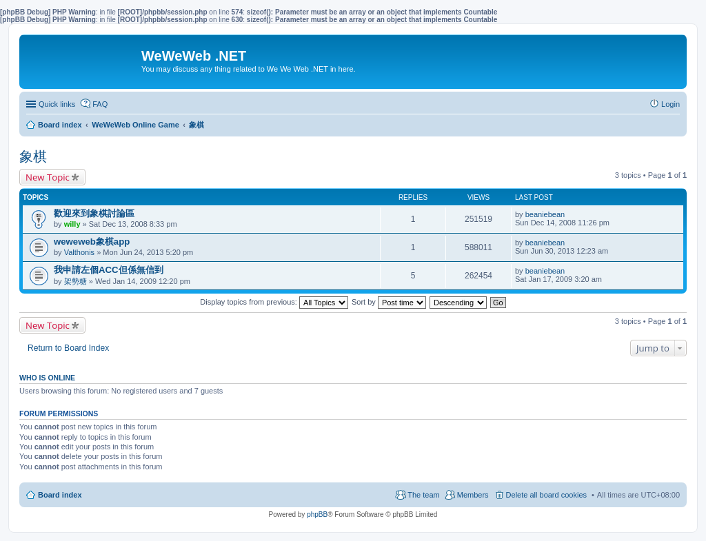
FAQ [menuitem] (100, 104)
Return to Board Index (68, 348)
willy (72, 224)
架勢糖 (75, 281)
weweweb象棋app (92, 241)
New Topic (48, 177)
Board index (60, 495)
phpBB (317, 514)
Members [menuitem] (473, 495)
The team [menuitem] (423, 495)
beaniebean (545, 214)
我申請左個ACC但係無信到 (108, 270)
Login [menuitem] (670, 104)
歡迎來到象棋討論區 (94, 213)
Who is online (47, 378)
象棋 (33, 156)
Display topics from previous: (274, 302)
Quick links (57, 104)
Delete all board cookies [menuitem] (546, 495)
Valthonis (79, 252)
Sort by (389, 302)
